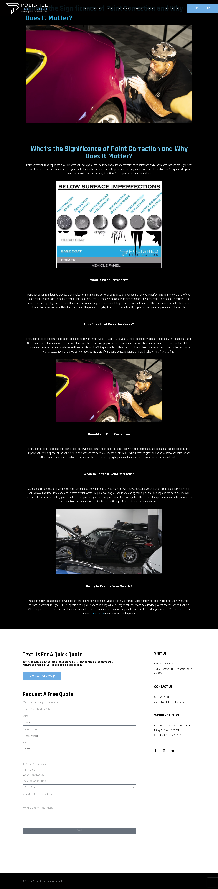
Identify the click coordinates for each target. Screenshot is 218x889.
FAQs (150, 8)
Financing (124, 8)
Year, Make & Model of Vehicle (37, 794)
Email (25, 742)
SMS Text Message (34, 774)
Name (25, 716)
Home (87, 8)
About (97, 8)
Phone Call (30, 770)
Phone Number (30, 729)
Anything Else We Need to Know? (38, 807)
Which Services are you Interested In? (41, 702)
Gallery (139, 8)
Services (110, 8)
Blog (159, 8)
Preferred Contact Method (35, 764)
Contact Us (172, 8)
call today (98, 613)
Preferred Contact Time (34, 780)
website (182, 609)
